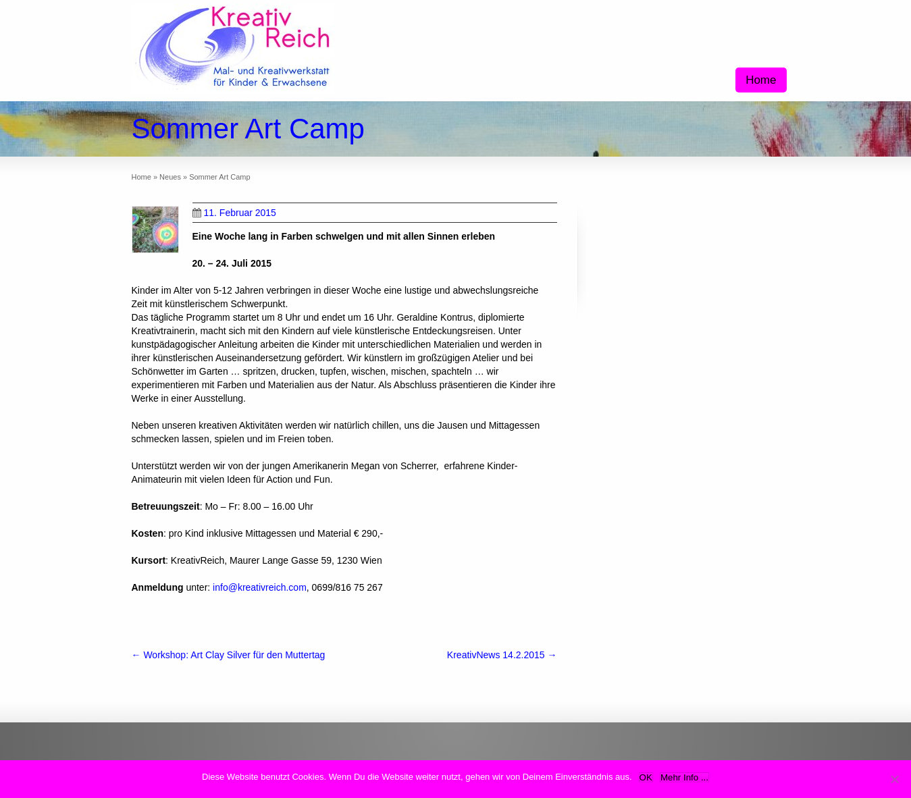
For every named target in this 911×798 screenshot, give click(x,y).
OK (646, 777)
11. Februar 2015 (234, 212)
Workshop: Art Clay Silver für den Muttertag (229, 654)
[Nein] (894, 779)
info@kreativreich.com (260, 587)
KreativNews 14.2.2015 (502, 654)
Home (761, 80)
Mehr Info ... (684, 777)
